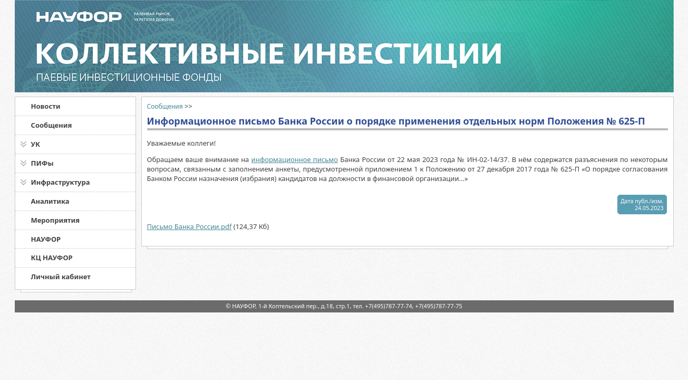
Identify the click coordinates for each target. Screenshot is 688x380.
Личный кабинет (61, 276)
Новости (46, 106)
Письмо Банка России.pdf (189, 226)
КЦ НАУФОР (52, 257)
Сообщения (51, 125)
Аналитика (50, 201)
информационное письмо (294, 159)
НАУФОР (46, 239)
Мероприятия (55, 220)
